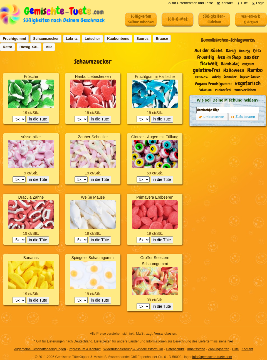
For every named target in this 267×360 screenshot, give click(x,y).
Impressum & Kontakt (85, 349)
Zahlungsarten (218, 349)
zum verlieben (245, 89)
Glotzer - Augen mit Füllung (155, 137)
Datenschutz (175, 349)
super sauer (250, 77)
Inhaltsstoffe (196, 349)
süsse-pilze (31, 137)
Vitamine (205, 90)
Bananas (31, 257)
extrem (248, 64)
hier (230, 341)
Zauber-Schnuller (93, 137)
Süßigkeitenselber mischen (141, 19)
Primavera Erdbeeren (154, 197)
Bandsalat (230, 64)
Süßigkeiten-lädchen (214, 19)
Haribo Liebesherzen (93, 76)
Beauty (244, 51)
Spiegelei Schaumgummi (93, 257)
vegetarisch (248, 83)
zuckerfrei (223, 90)
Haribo (255, 70)
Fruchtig (205, 57)
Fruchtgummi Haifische (155, 76)
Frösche (31, 76)
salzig (216, 77)
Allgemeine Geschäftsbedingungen (40, 349)
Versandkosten (165, 334)
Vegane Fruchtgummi (213, 84)
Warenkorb (250, 18)
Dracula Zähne (31, 197)
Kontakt (247, 349)
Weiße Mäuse (93, 197)
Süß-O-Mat (177, 19)
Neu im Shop (229, 57)
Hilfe (235, 349)
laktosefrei (201, 77)
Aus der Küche (208, 51)
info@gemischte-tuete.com (212, 357)
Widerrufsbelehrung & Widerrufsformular (133, 349)
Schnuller (230, 77)
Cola (257, 51)
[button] (212, 117)
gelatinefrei (206, 70)
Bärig (231, 51)
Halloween (233, 70)
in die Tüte (38, 119)
